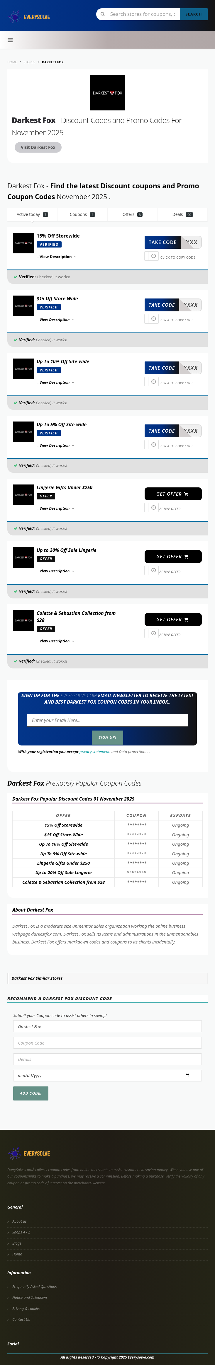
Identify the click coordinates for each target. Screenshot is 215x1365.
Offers (133, 214)
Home (17, 1254)
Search (193, 14)
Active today (32, 214)
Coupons (82, 214)
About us (19, 1221)
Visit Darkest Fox (38, 147)
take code (163, 242)
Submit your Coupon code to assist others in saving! (59, 1015)
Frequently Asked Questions (34, 1286)
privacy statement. (94, 751)
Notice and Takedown (29, 1297)
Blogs (16, 1243)
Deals (182, 214)
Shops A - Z (21, 1232)
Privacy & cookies (26, 1308)
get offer (172, 494)
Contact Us (21, 1319)
